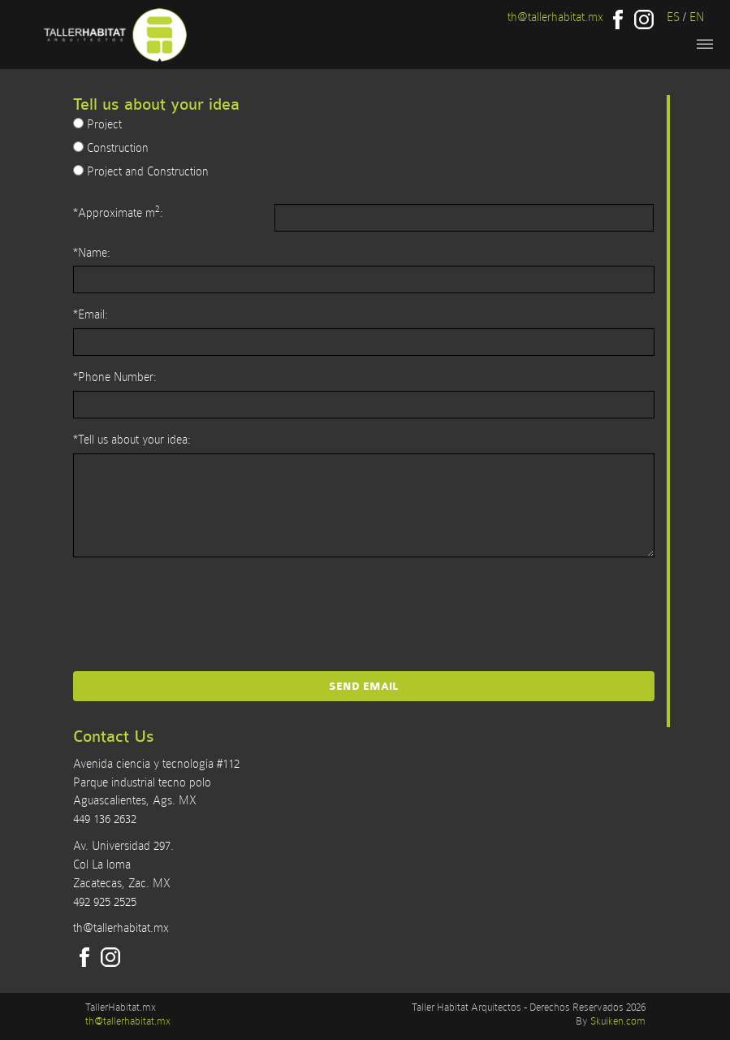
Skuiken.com (618, 1021)
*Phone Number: (115, 377)
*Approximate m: (118, 211)
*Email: (90, 314)
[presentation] (363, 605)
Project (97, 124)
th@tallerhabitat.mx (555, 17)
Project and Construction (141, 171)
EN (696, 17)
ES (673, 17)
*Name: (91, 252)
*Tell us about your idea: (132, 439)
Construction (111, 147)
